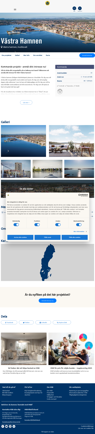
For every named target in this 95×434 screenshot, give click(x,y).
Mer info (26, 55)
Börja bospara (6, 395)
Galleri (17, 55)
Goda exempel (51, 399)
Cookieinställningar (87, 426)
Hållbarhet (50, 395)
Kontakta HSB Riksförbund (32, 420)
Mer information (79, 231)
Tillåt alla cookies (74, 237)
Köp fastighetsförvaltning (33, 390)
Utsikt (77, 86)
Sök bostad (6, 390)
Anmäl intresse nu (48, 301)
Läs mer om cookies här (86, 428)
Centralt (61, 86)
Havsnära (70, 86)
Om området (37, 55)
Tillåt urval (47, 237)
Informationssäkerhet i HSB (78, 392)
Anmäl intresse (87, 55)
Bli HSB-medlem (7, 392)
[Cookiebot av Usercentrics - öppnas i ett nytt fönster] (80, 195)
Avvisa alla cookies (20, 237)
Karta (48, 55)
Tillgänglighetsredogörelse (78, 395)
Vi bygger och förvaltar (54, 397)
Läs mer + (26, 102)
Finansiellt (50, 392)
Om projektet (6, 55)
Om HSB (49, 390)
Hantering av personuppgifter (79, 390)
